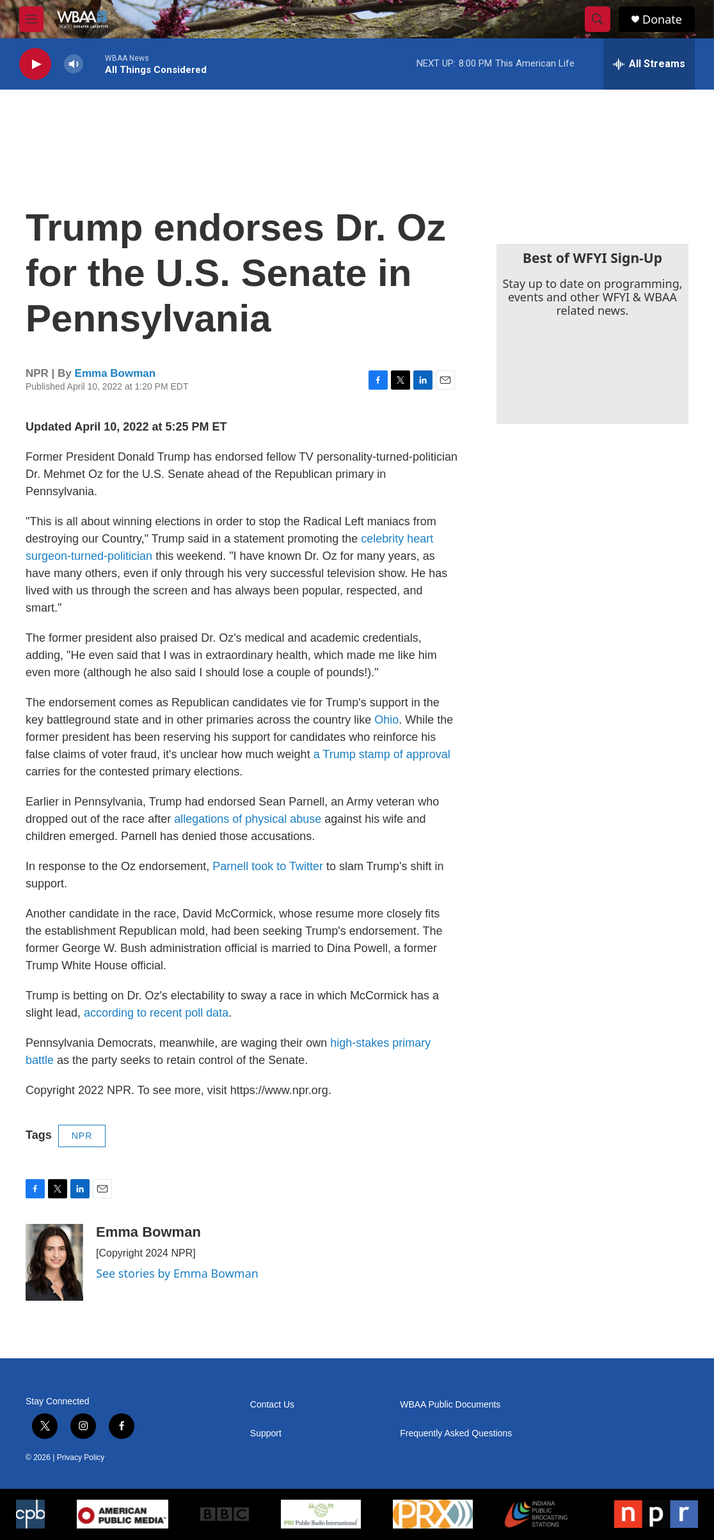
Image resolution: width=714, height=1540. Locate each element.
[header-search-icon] (597, 19)
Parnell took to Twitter (267, 866)
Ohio (386, 719)
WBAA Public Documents (450, 1404)
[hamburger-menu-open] (31, 19)
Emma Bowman (115, 373)
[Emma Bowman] (54, 1262)
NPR (82, 1136)
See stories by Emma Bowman (177, 1273)
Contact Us (272, 1404)
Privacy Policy (81, 1457)
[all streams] (649, 64)
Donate (662, 19)
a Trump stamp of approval (381, 754)
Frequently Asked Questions (456, 1433)
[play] (35, 64)
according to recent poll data (156, 1012)
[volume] (73, 64)
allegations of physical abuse (247, 819)
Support (266, 1433)
